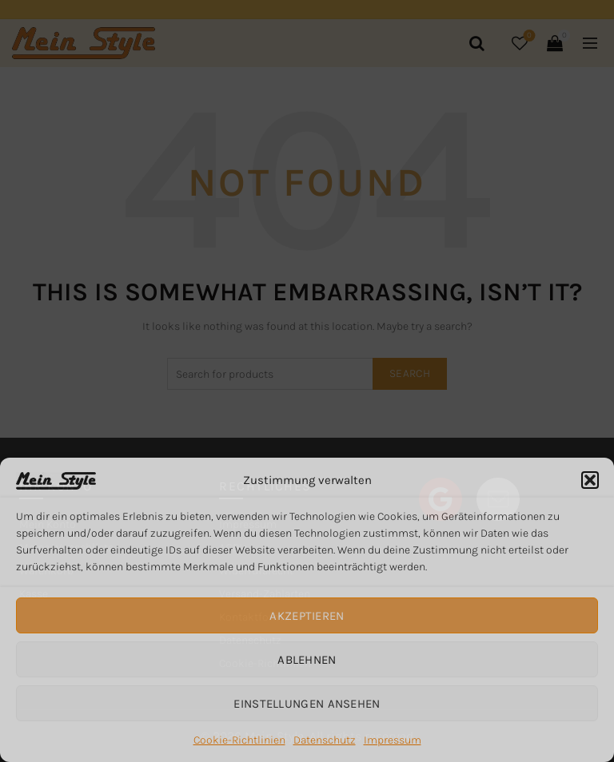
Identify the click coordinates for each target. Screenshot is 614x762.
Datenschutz (324, 740)
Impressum (392, 740)
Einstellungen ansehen (306, 704)
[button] (590, 480)
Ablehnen (306, 660)
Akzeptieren (306, 616)
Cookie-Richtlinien (239, 740)
